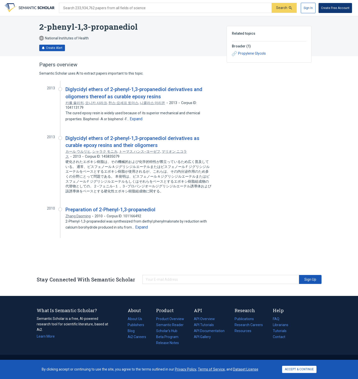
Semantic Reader (170, 325)
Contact (279, 337)
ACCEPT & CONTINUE (299, 369)
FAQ (276, 319)
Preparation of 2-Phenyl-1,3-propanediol (110, 210)
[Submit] (284, 8)
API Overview (204, 319)
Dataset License (245, 369)
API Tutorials (204, 325)
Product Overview (170, 319)
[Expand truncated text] (136, 119)
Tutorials (280, 331)
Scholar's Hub (166, 331)
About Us (135, 319)
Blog (133, 331)
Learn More (46, 336)
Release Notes (167, 343)
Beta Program (167, 337)
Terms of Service (211, 369)
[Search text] (165, 7)
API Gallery (202, 337)
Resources (243, 331)
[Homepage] (28, 8)
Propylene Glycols (249, 53)
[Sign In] (308, 8)
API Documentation (209, 331)
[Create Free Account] (335, 8)
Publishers (136, 325)
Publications (244, 319)
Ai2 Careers (137, 337)
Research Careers (249, 325)
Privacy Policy (185, 369)
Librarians (280, 325)
